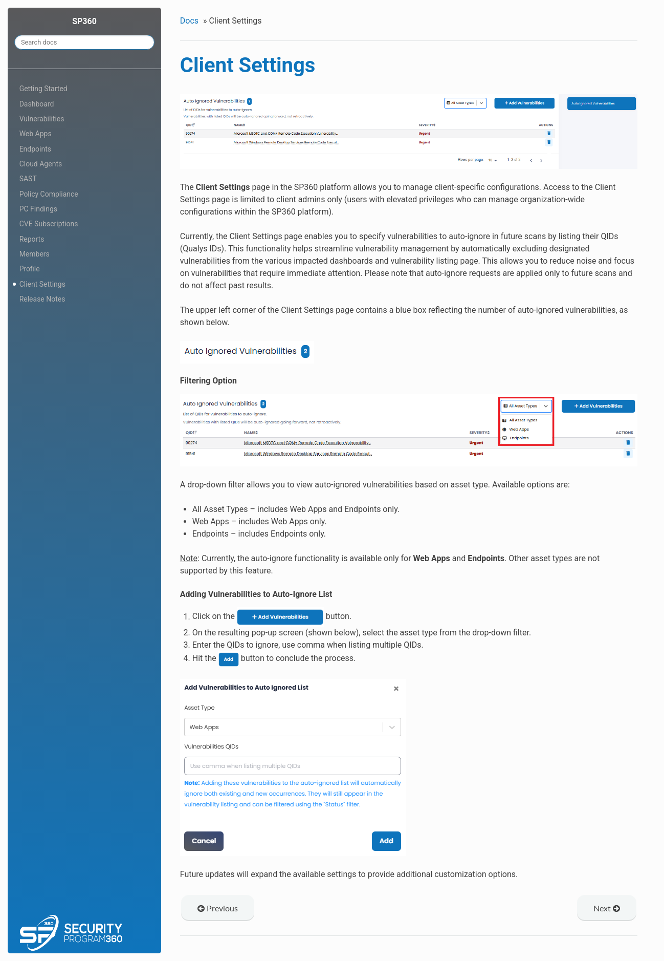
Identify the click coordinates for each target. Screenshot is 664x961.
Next (606, 908)
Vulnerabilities (41, 119)
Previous (217, 908)
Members (34, 254)
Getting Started (43, 88)
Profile (29, 269)
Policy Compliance (48, 194)
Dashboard (36, 104)
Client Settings (42, 284)
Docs (189, 21)
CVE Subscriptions (48, 224)
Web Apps (35, 134)
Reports (32, 239)
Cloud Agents (40, 164)
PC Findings (38, 209)
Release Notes (42, 299)
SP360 (84, 21)
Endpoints (35, 149)
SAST (28, 179)
